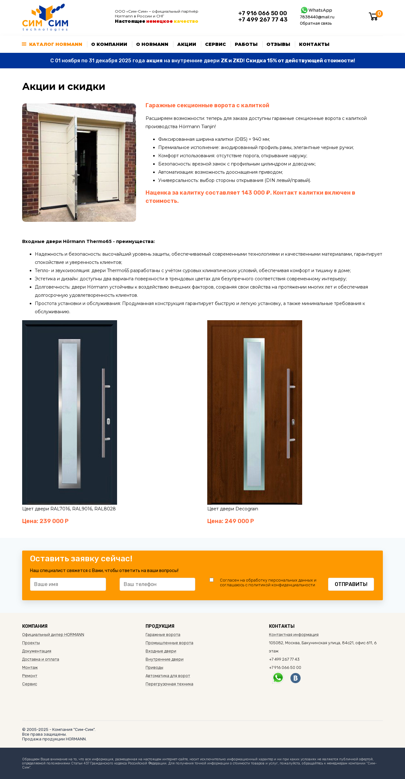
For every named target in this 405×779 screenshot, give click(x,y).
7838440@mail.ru (317, 17)
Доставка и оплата (40, 659)
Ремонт (29, 675)
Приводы (154, 667)
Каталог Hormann (55, 44)
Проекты (31, 642)
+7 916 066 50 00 (262, 13)
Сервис (215, 44)
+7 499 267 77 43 (263, 19)
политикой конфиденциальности (281, 585)
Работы (246, 44)
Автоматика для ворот (168, 675)
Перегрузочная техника (169, 684)
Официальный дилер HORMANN (53, 634)
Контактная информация (294, 634)
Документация (36, 651)
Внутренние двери (165, 659)
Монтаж (30, 667)
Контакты (314, 44)
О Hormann (152, 44)
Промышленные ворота (169, 642)
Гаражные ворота (163, 634)
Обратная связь (316, 23)
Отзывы (278, 44)
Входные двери (161, 651)
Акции (186, 44)
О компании (109, 44)
